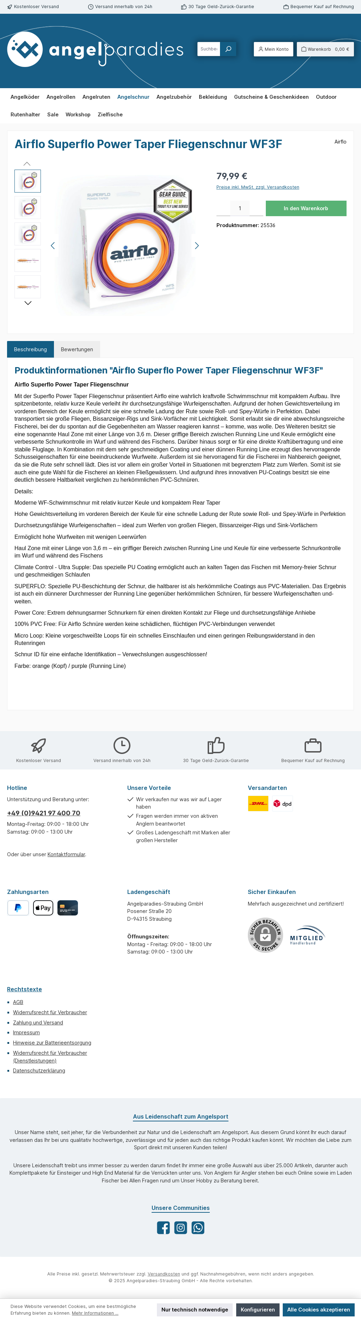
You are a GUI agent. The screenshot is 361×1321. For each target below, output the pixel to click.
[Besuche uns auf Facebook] (163, 1228)
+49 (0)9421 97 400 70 (43, 813)
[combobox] (208, 49)
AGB (18, 1002)
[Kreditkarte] (67, 908)
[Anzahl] (240, 208)
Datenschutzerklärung (39, 1070)
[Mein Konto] (273, 49)
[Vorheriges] (53, 245)
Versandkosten (164, 1274)
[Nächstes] (196, 245)
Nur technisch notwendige (194, 1310)
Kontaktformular (66, 854)
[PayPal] (18, 908)
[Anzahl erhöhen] (256, 208)
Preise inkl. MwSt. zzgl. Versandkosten (257, 187)
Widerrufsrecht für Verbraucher (50, 1012)
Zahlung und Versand (38, 1022)
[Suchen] (228, 49)
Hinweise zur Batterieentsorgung (52, 1043)
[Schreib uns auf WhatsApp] (198, 1228)
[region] (108, 245)
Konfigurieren (258, 1310)
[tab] (30, 349)
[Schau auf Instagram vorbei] (181, 1228)
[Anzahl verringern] (223, 208)
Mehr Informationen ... (95, 1313)
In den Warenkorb (306, 208)
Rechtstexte (24, 989)
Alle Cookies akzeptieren (318, 1310)
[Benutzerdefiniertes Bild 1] (258, 803)
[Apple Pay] (43, 908)
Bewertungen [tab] (77, 349)
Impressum (26, 1032)
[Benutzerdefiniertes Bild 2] (282, 803)
